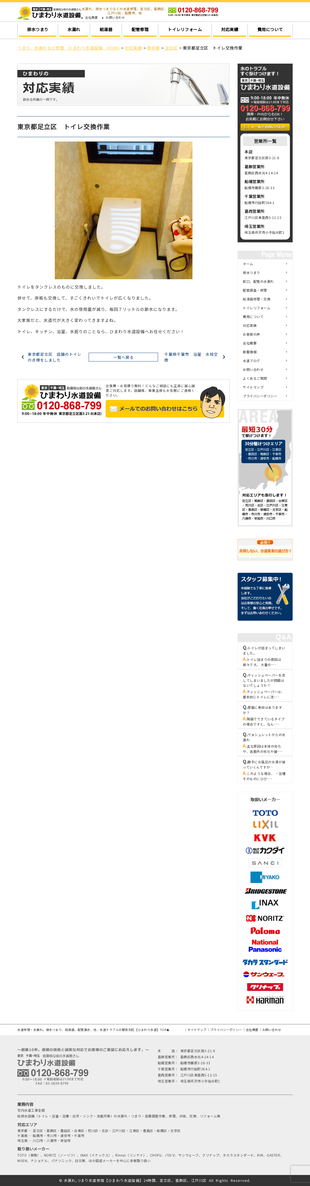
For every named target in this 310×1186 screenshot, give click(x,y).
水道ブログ (251, 360)
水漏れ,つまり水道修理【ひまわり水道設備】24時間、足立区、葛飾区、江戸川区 (135, 1180)
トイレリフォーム (185, 29)
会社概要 (91, 17)
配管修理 (140, 29)
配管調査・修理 (255, 290)
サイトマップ (253, 387)
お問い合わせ (115, 17)
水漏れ (73, 29)
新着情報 (250, 351)
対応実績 (229, 29)
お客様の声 (251, 334)
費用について (270, 29)
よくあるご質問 (255, 378)
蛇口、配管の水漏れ (258, 281)
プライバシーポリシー (260, 395)
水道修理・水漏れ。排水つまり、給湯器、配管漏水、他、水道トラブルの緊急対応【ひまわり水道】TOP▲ (93, 1029)
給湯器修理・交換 (256, 299)
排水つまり (37, 29)
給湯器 (106, 29)
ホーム (248, 263)
